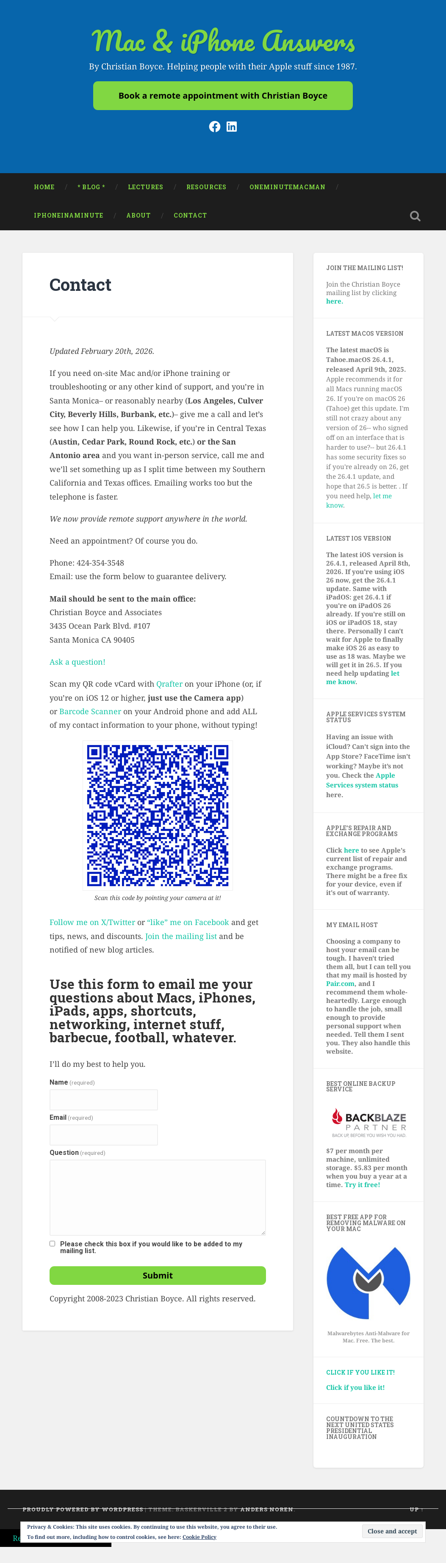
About (138, 219)
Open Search (415, 219)
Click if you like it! (360, 1376)
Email (71, 1121)
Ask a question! (77, 665)
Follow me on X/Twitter (92, 925)
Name (72, 1086)
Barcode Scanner (90, 715)
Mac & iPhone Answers (223, 42)
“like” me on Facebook (188, 925)
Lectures (145, 190)
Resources (206, 190)
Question (77, 1156)
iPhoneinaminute (68, 219)
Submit (158, 1278)
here (351, 853)
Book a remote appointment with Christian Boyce (223, 97)
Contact (190, 219)
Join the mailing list (181, 939)
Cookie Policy (199, 1537)
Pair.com (340, 986)
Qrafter (169, 687)
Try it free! (362, 1188)
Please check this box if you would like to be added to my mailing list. (151, 1251)
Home (44, 190)
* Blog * (91, 190)
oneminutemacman (287, 190)
